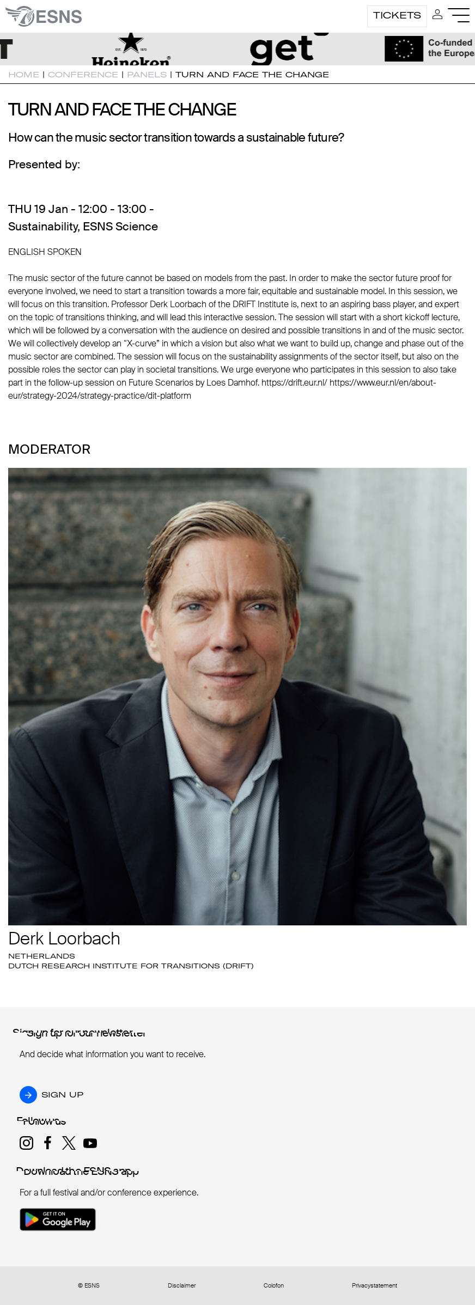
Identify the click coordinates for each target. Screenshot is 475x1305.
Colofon (274, 1286)
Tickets (397, 15)
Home (23, 75)
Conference (83, 75)
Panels (147, 75)
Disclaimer (182, 1286)
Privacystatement (374, 1286)
